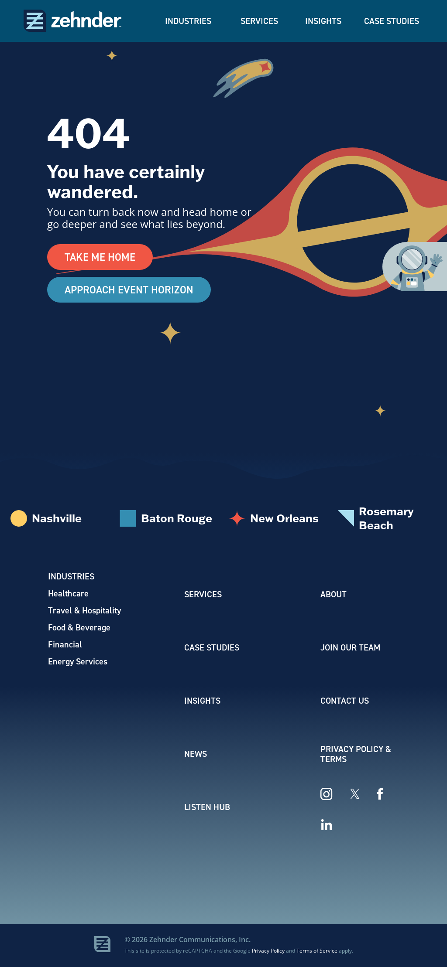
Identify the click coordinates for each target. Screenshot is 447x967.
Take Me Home (100, 257)
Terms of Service (316, 951)
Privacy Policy (268, 951)
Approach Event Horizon (130, 290)
